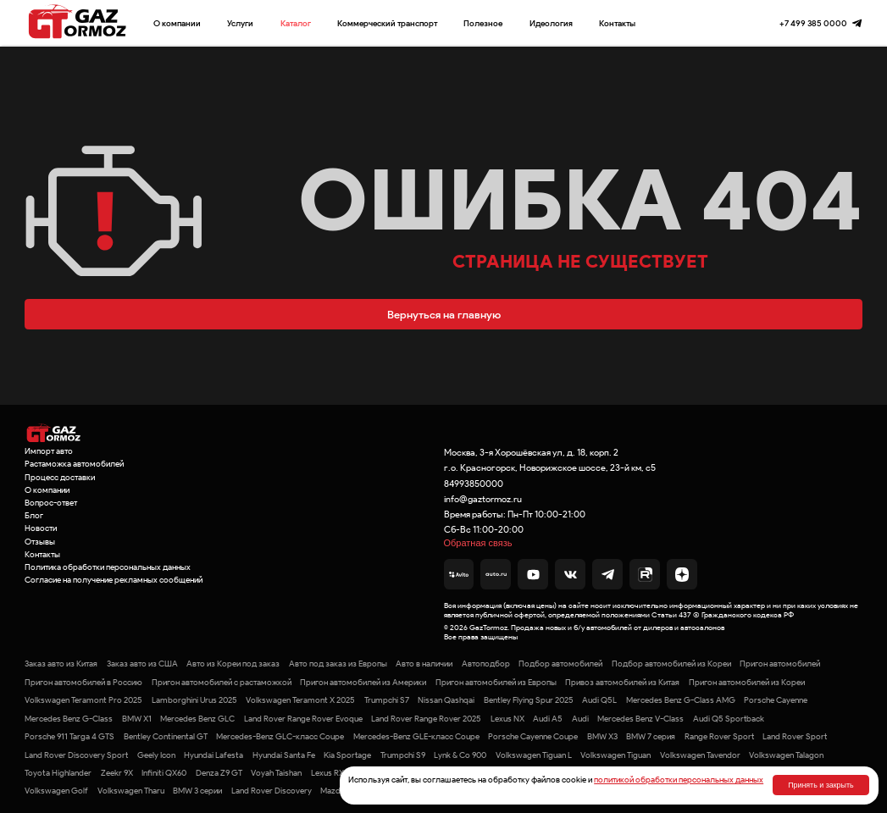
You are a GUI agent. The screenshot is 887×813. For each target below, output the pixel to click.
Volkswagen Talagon (786, 755)
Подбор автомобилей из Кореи (671, 663)
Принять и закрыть (820, 785)
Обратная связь (478, 543)
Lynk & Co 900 (460, 755)
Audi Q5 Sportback (728, 718)
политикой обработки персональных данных (678, 779)
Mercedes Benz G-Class (69, 718)
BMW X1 (137, 718)
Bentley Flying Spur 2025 (529, 700)
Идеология (551, 23)
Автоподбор (486, 663)
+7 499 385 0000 (813, 23)
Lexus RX (327, 772)
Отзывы (40, 541)
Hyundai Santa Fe (283, 755)
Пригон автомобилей (780, 663)
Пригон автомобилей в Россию (83, 682)
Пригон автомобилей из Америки (363, 682)
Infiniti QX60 (163, 772)
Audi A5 (548, 718)
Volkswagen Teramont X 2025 (300, 700)
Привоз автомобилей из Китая (622, 682)
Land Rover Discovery (271, 790)
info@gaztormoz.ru (483, 499)
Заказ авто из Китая (61, 663)
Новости (41, 528)
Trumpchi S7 (386, 700)
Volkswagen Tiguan (615, 755)
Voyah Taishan (276, 772)
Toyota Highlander (58, 772)
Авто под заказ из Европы (338, 663)
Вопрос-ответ (51, 502)
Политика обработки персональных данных (108, 567)
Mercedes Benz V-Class (640, 718)
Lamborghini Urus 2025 (194, 700)
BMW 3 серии (197, 790)
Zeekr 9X (117, 772)
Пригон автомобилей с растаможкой (221, 682)
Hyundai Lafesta (213, 755)
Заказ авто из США (142, 663)
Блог (34, 515)
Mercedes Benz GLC (197, 718)
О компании (177, 23)
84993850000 (473, 483)
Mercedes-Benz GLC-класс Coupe (280, 736)
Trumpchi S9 (402, 755)
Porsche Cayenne (775, 700)
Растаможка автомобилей (74, 463)
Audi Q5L (599, 700)
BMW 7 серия (650, 736)
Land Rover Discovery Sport (76, 755)
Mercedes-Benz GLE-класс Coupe (416, 736)
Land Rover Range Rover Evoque (303, 718)
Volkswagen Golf (56, 790)
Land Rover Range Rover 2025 (426, 718)
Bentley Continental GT (166, 736)
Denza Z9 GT (219, 772)
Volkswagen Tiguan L (534, 755)
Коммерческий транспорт (387, 23)
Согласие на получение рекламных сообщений (113, 579)
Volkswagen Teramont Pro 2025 (83, 700)
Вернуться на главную (444, 314)
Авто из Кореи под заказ (233, 663)
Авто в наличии (424, 663)
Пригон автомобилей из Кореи (747, 682)
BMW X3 (602, 736)
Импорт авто (49, 451)
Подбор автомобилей (560, 663)
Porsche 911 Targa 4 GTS (69, 736)
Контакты (617, 23)
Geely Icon (156, 755)
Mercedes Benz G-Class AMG (680, 700)
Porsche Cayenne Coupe (533, 736)
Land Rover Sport (794, 736)
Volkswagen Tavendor (700, 755)
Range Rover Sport (719, 736)
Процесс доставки (60, 477)
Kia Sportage (347, 755)
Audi (580, 718)
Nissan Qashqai (446, 700)
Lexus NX (507, 718)
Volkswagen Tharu (130, 790)
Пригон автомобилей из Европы (496, 682)
